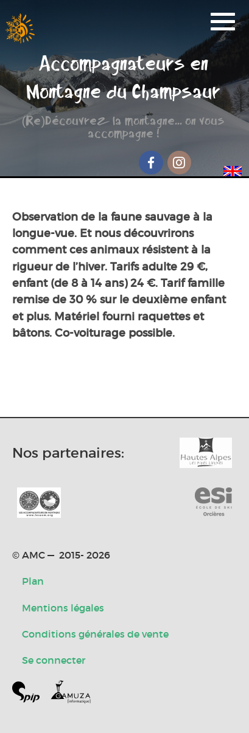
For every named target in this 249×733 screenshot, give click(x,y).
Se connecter (53, 660)
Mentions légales (63, 608)
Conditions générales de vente (95, 634)
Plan (33, 581)
